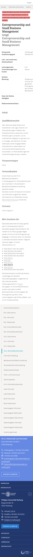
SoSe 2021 (7, 260)
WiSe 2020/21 (8, 258)
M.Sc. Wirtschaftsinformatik (13, 351)
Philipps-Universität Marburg (9, 494)
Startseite (3, 7)
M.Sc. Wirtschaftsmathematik (13, 384)
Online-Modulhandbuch (11, 308)
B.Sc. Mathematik (9, 322)
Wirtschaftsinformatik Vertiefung (14, 365)
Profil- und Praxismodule (12, 375)
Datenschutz (6, 488)
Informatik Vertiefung (11, 356)
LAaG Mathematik (9, 394)
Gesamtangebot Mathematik (13, 427)
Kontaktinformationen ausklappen (29, 494)
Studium (28, 7)
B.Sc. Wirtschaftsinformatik (12, 327)
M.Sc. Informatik (9, 341)
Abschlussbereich (9, 380)
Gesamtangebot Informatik (12, 423)
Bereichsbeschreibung (9, 200)
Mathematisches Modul (11, 370)
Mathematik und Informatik (16, 7)
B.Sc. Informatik (9, 318)
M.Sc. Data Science (10, 337)
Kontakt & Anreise (10, 474)
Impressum (5, 483)
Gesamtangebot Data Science (13, 418)
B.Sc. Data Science (10, 313)
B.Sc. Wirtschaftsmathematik (13, 332)
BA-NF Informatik (9, 399)
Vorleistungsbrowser (10, 432)
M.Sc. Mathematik (9, 346)
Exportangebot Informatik (12, 408)
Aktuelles (5, 533)
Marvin (20, 284)
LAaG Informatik (9, 389)
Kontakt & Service (10, 526)
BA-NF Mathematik (10, 404)
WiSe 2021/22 (8, 263)
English (29, 3)
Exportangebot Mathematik (13, 413)
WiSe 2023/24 (8, 267)
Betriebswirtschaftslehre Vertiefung (15, 361)
